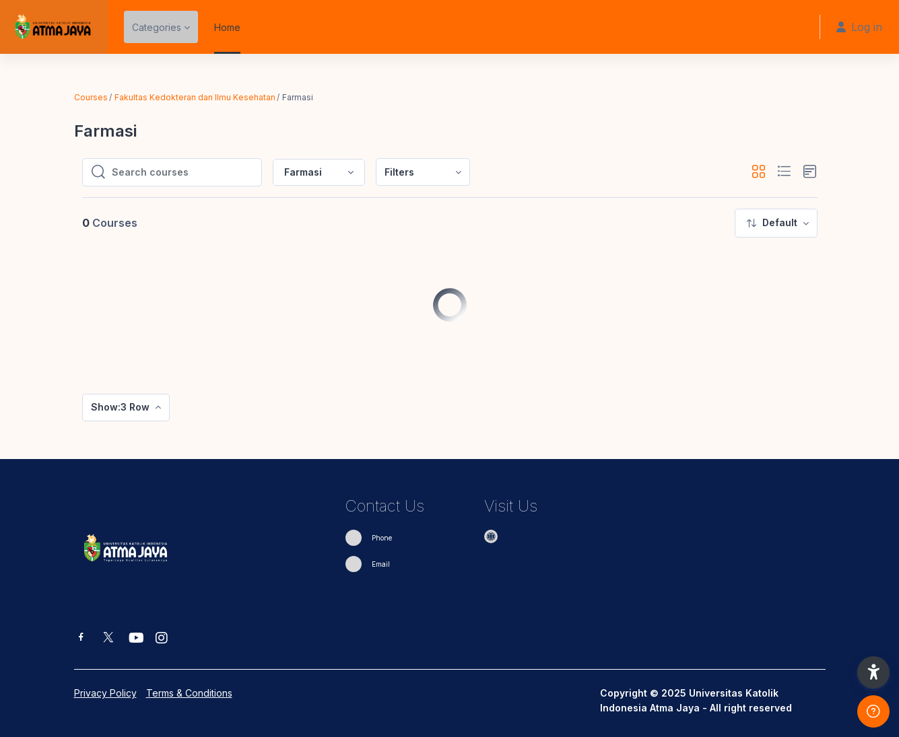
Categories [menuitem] (156, 27)
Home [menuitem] (227, 27)
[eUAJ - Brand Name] (54, 27)
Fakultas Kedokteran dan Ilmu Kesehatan (194, 97)
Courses (91, 97)
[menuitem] (423, 172)
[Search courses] (182, 172)
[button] (758, 172)
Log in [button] (859, 27)
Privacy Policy (105, 693)
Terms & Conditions (189, 693)
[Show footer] (873, 711)
